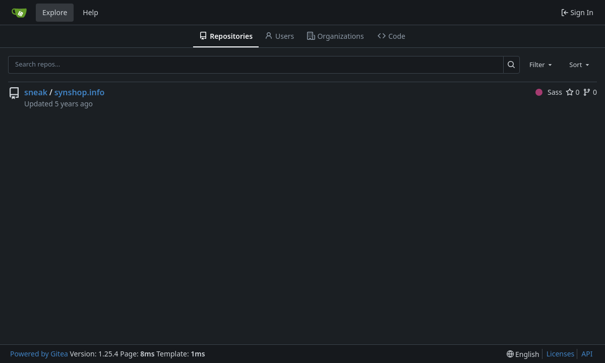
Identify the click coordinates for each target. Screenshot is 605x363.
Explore (54, 12)
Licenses (561, 353)
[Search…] (511, 65)
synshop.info (79, 92)
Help (90, 12)
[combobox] (541, 64)
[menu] (523, 354)
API (586, 353)
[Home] (19, 13)
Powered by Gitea (39, 353)
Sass (548, 92)
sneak (35, 92)
